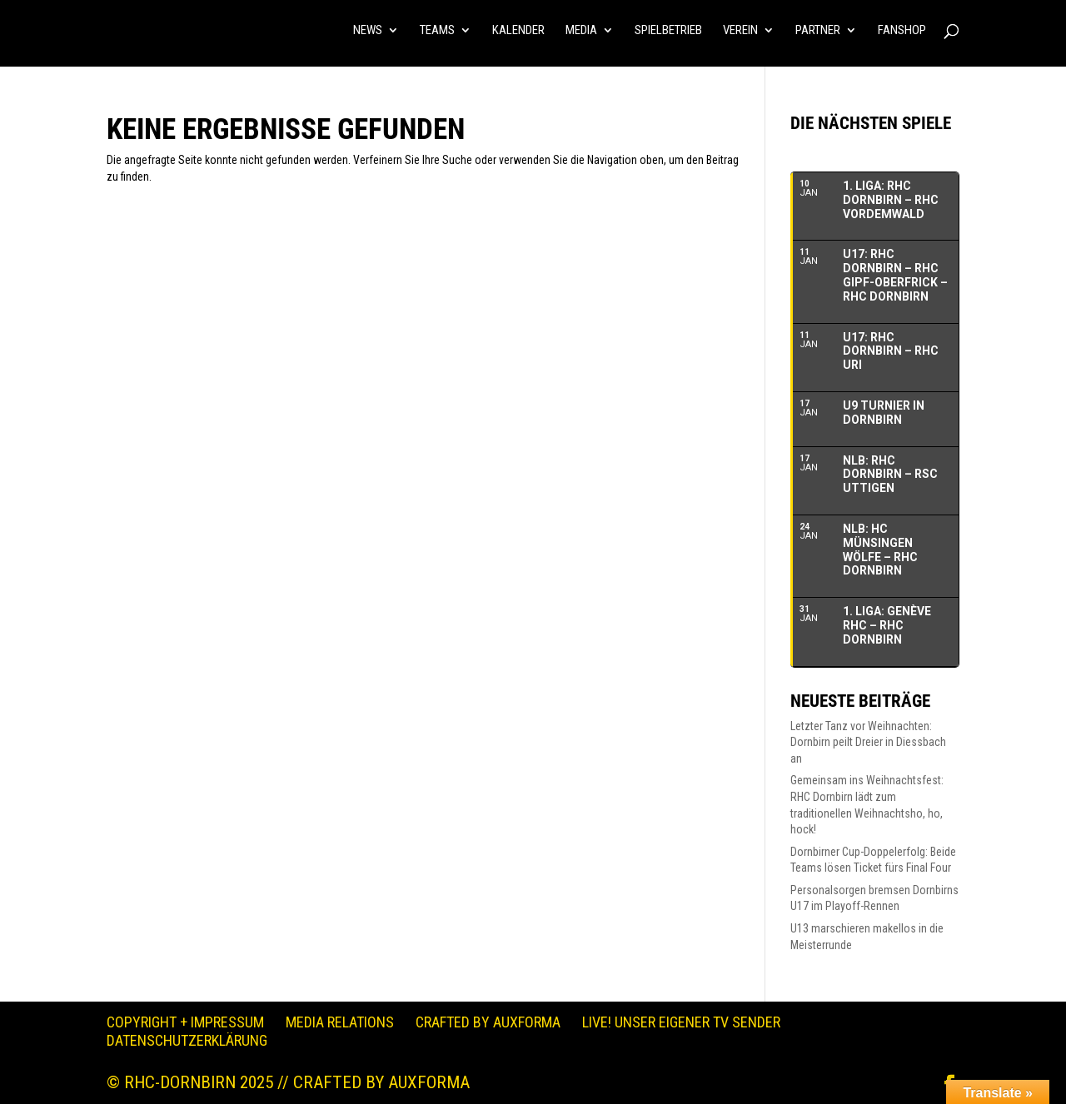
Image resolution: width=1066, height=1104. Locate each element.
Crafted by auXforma (488, 1022)
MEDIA (581, 30)
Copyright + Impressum (185, 1022)
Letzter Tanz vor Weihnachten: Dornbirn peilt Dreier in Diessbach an (868, 742)
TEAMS (437, 30)
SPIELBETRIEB (668, 30)
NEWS (367, 30)
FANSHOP (902, 30)
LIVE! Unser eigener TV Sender (681, 1022)
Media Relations (340, 1022)
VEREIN (740, 30)
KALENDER (518, 30)
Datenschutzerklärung (187, 1040)
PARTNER (817, 30)
